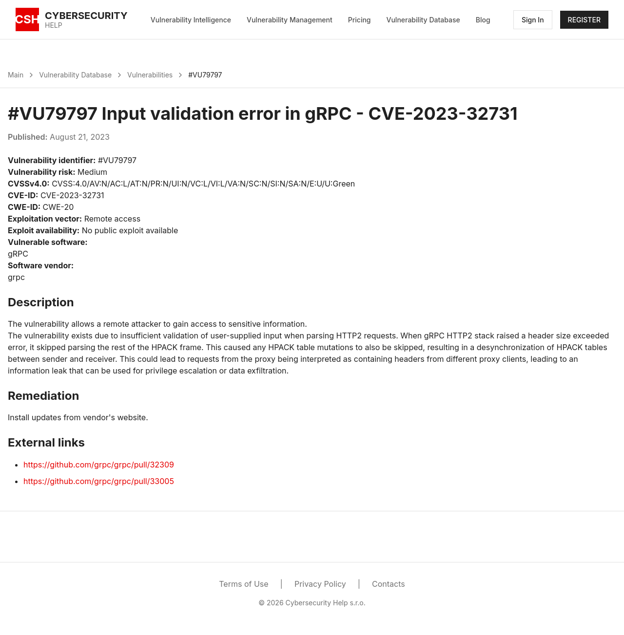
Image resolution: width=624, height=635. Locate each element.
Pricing (359, 20)
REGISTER (584, 20)
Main (15, 75)
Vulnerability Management (289, 20)
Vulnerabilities (150, 75)
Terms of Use (243, 584)
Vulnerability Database (423, 20)
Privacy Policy (320, 584)
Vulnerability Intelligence (191, 20)
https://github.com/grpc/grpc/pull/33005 (98, 481)
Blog (483, 20)
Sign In (533, 20)
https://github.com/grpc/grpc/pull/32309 (98, 464)
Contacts (388, 584)
